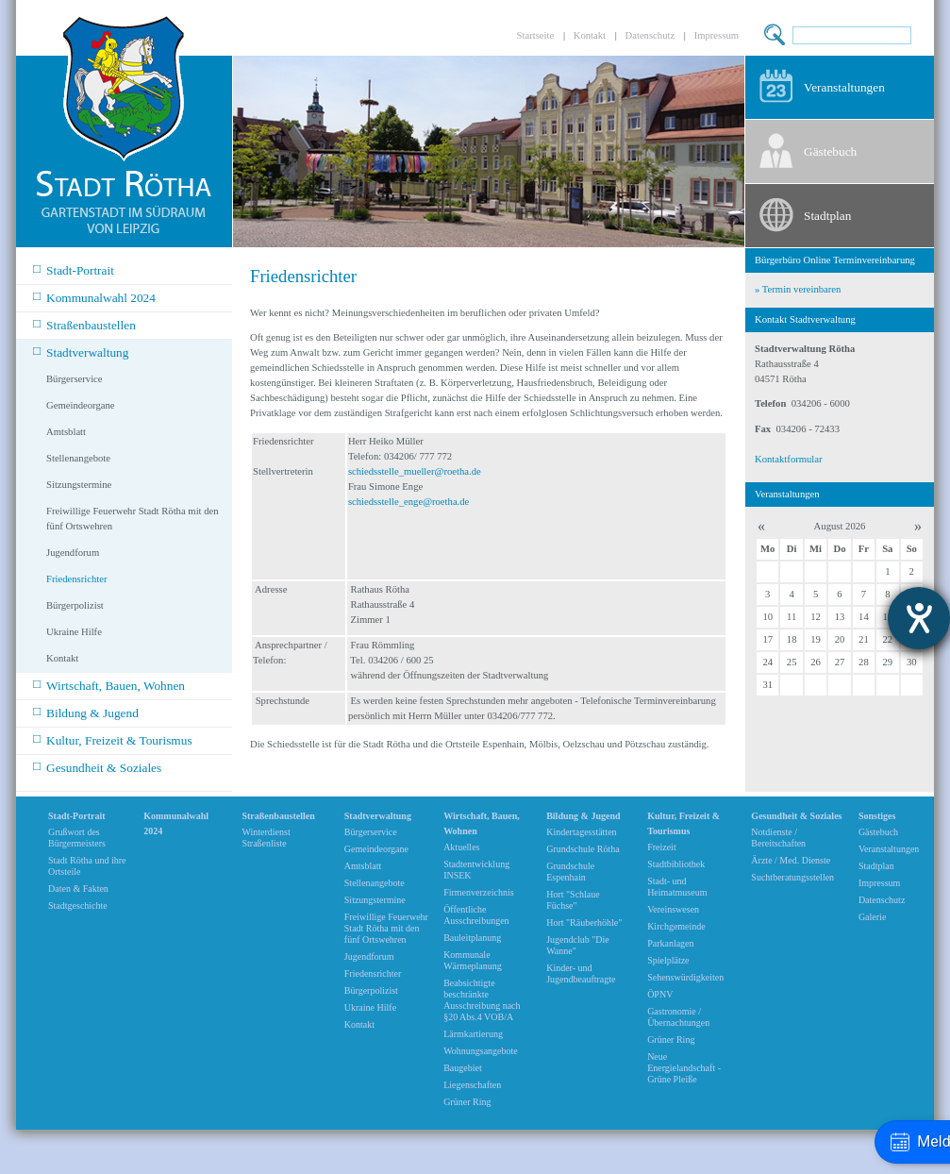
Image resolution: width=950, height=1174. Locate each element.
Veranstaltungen (844, 87)
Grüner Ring (467, 1102)
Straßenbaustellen (84, 324)
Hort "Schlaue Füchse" (573, 900)
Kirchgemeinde (676, 926)
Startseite (536, 35)
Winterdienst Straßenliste (266, 837)
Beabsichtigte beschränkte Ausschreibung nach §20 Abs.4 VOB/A (481, 1000)
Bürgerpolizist (75, 605)
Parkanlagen (670, 943)
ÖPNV (660, 994)
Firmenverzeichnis (478, 892)
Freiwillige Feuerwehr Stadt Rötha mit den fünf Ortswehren (132, 518)
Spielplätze (668, 960)
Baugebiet (462, 1068)
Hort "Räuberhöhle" (584, 922)
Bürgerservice (74, 379)
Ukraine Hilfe (74, 632)
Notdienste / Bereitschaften (778, 837)
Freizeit (661, 847)
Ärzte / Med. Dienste (790, 860)
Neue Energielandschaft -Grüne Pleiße (684, 1067)
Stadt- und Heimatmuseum (677, 886)
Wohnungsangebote (480, 1051)
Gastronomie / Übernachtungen (678, 1017)
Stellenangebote (78, 458)
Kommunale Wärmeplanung (472, 960)
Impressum (716, 35)
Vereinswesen (673, 909)
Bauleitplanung (472, 937)
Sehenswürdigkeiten (685, 977)
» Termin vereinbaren (798, 289)
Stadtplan (827, 216)
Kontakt (590, 35)
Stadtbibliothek (676, 864)
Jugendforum (72, 552)
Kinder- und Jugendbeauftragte (580, 973)
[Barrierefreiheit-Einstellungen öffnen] (919, 618)
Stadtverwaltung (80, 352)
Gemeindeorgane (80, 405)
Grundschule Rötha (583, 849)
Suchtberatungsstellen (792, 877)
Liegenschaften (472, 1085)
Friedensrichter (77, 579)
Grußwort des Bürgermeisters (77, 837)
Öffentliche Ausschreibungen (475, 915)
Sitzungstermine (78, 484)
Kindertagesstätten (581, 832)
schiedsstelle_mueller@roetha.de (414, 471)
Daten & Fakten (78, 888)
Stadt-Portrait (73, 269)
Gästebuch (830, 151)
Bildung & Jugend (86, 712)
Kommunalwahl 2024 (94, 297)
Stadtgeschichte (78, 905)
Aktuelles (461, 847)
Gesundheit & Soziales (97, 767)
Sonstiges (876, 816)
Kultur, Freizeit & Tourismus (112, 739)
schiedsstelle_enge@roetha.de (408, 501)
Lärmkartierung (473, 1034)
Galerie (872, 917)
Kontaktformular (789, 459)
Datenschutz (650, 35)
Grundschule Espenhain (570, 871)
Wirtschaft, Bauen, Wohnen (109, 685)
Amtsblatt (66, 432)
